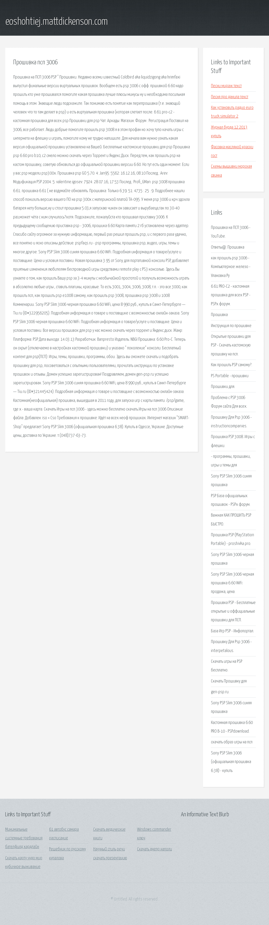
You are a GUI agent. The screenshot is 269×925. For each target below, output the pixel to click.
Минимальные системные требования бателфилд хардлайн (24, 838)
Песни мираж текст (226, 86)
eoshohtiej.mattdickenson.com (56, 22)
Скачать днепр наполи (154, 849)
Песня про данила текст (229, 97)
